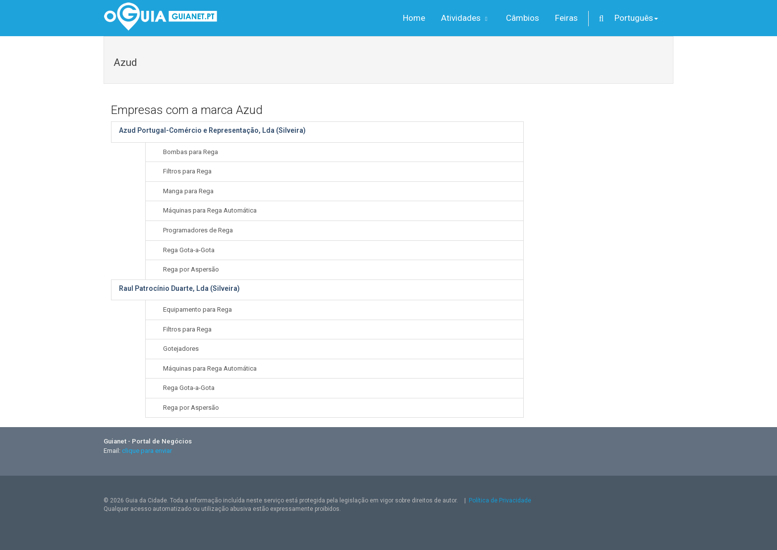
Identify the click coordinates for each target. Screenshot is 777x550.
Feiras (566, 18)
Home (414, 18)
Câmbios (522, 18)
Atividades (465, 18)
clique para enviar (147, 450)
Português (636, 18)
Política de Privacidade (500, 500)
